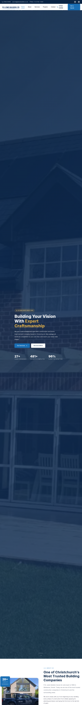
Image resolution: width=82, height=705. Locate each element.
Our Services (22, 345)
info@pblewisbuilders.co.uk (20, 1)
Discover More (38, 345)
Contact (53, 7)
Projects (45, 7)
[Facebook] (75, 2)
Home (23, 7)
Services (37, 7)
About (29, 7)
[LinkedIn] (79, 2)
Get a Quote (72, 7)
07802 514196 (6, 1)
